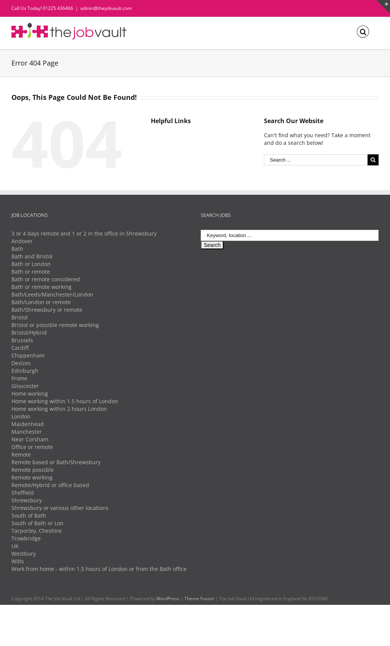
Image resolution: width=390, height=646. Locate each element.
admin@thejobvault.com (106, 8)
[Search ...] (316, 159)
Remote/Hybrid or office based (50, 485)
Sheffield (22, 492)
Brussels (22, 340)
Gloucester (25, 386)
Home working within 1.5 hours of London (64, 401)
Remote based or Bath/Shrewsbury (56, 462)
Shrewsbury (26, 500)
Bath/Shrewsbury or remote (46, 309)
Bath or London (31, 264)
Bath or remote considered (45, 279)
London (20, 416)
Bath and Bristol (32, 256)
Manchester (26, 431)
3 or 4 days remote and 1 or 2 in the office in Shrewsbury (84, 233)
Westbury (23, 553)
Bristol (19, 317)
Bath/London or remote (41, 302)
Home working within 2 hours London (59, 408)
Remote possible (32, 469)
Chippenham (28, 355)
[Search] (363, 31)
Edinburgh (24, 370)
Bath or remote (30, 271)
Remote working (32, 477)
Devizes (21, 363)
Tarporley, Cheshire (36, 530)
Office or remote (32, 446)
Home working (29, 393)
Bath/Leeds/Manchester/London (52, 294)
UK (15, 546)
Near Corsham (29, 439)
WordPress (167, 598)
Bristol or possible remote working (55, 325)
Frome (19, 378)
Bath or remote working (41, 286)
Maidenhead (27, 424)
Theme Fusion (199, 598)
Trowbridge (26, 538)
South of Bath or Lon (37, 523)
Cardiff (20, 347)
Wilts (17, 561)
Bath (17, 248)
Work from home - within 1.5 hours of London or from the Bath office (99, 568)
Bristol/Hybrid (29, 332)
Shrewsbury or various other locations (60, 507)
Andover (22, 241)
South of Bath (28, 515)
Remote (21, 454)
